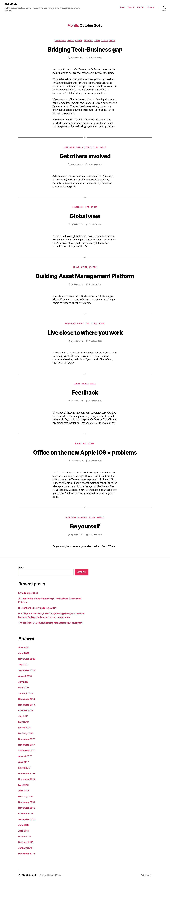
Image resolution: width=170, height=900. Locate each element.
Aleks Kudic (11, 4)
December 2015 (27, 820)
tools (106, 41)
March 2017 (24, 786)
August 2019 (25, 694)
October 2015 (26, 832)
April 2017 (24, 780)
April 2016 (24, 809)
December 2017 (27, 757)
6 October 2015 (95, 479)
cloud (76, 268)
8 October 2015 (95, 294)
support (88, 41)
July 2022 (23, 683)
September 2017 (27, 769)
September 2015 (27, 837)
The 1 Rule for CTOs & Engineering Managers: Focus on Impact (52, 641)
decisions (82, 536)
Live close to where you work (85, 341)
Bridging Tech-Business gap (85, 49)
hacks (80, 333)
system (93, 268)
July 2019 (23, 700)
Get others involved (85, 156)
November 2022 (27, 677)
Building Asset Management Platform (85, 280)
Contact (140, 7)
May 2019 (23, 706)
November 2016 (27, 797)
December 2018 (27, 717)
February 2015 (26, 860)
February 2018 (26, 751)
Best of (131, 7)
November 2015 (27, 826)
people (78, 41)
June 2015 (24, 843)
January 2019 (26, 711)
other (70, 41)
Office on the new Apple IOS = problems (85, 466)
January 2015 (25, 866)
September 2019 (27, 688)
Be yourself (85, 544)
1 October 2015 (95, 553)
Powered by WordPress (50, 894)
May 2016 (23, 803)
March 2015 (24, 855)
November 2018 (27, 723)
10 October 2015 (96, 58)
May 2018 (23, 740)
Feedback (85, 402)
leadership (58, 41)
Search (21, 586)
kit (85, 454)
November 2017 (27, 763)
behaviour (69, 333)
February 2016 (26, 814)
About (122, 7)
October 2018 (26, 729)
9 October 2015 (95, 225)
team (98, 41)
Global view (85, 216)
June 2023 (24, 671)
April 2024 (24, 665)
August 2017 (25, 774)
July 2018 (23, 734)
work (114, 41)
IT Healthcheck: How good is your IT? (38, 626)
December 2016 (27, 792)
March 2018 (24, 746)
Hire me (150, 7)
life (87, 208)
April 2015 (24, 849)
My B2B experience (28, 611)
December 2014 (27, 872)
